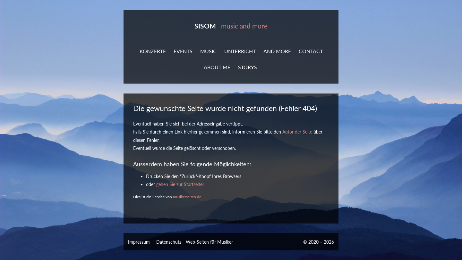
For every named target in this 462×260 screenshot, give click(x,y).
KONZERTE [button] (153, 51)
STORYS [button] (247, 67)
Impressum (139, 242)
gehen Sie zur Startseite (179, 184)
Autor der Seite (297, 131)
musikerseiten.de (187, 196)
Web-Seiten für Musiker (209, 242)
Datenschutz (168, 242)
